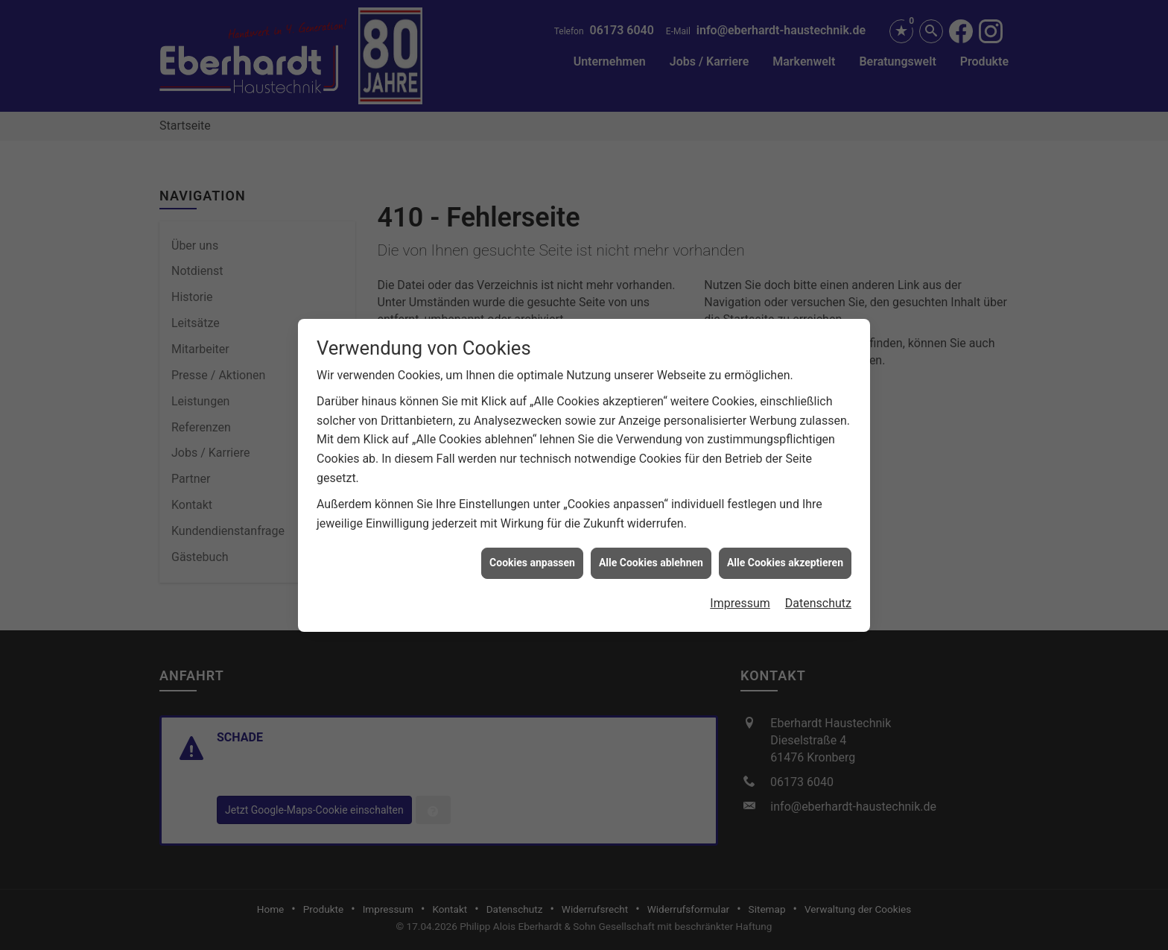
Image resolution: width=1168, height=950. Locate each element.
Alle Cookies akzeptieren (785, 548)
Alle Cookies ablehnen (651, 548)
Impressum (740, 587)
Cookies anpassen (532, 548)
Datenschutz (818, 587)
